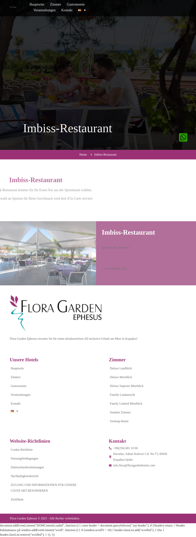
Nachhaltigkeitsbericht (24, 476)
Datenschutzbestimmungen (27, 467)
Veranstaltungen (126, 8)
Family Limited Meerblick (126, 403)
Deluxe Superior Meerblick (126, 386)
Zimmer (80, 8)
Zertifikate (17, 499)
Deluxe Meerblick (121, 377)
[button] (5, 253)
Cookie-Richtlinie (22, 449)
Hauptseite (61, 8)
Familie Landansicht (122, 394)
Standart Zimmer (120, 412)
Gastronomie (100, 8)
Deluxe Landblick (121, 368)
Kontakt (148, 8)
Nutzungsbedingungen (24, 458)
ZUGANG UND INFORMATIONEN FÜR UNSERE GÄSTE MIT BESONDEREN (43, 487)
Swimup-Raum (119, 421)
